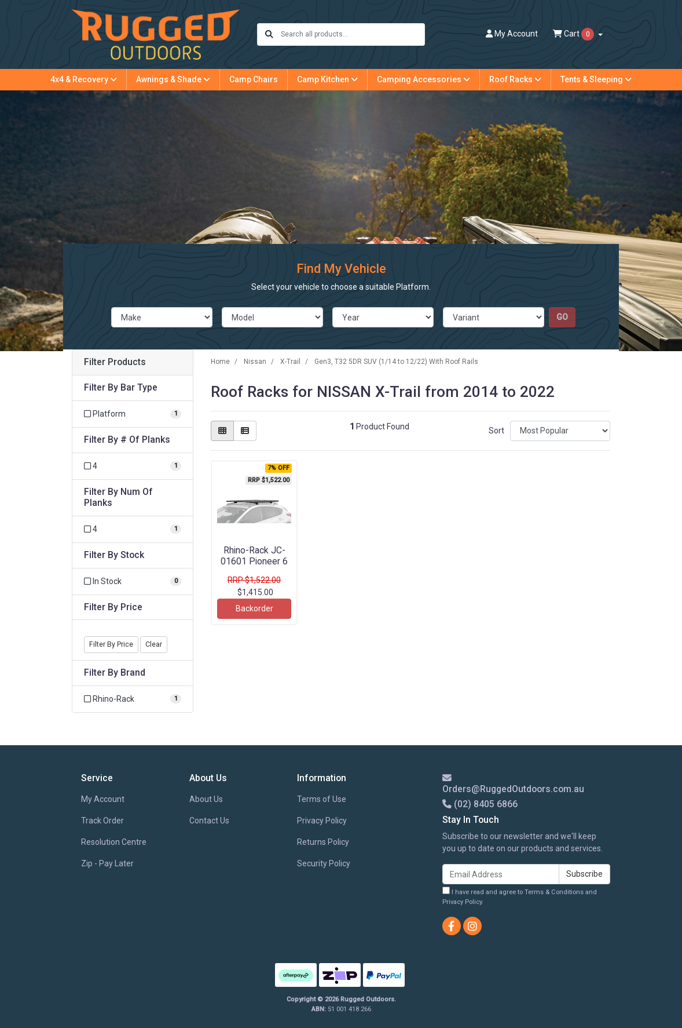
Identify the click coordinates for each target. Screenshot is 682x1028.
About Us (206, 799)
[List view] (244, 431)
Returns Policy (323, 842)
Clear (153, 644)
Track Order (102, 820)
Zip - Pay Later (107, 863)
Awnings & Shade (173, 79)
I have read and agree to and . (519, 896)
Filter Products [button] (115, 362)
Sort (496, 430)
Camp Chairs (253, 79)
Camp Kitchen (327, 79)
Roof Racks (515, 79)
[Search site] (269, 34)
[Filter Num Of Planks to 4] (132, 529)
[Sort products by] (560, 431)
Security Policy (323, 863)
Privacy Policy (322, 820)
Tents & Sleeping (596, 79)
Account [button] (512, 33)
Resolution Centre (113, 842)
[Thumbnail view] (222, 431)
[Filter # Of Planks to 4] (132, 466)
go (562, 317)
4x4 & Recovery (83, 79)
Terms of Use (321, 799)
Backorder (254, 608)
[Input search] (352, 34)
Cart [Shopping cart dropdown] (574, 34)
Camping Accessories (423, 79)
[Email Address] (500, 874)
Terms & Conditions (554, 892)
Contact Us (209, 820)
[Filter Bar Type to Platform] (132, 414)
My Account (102, 799)
